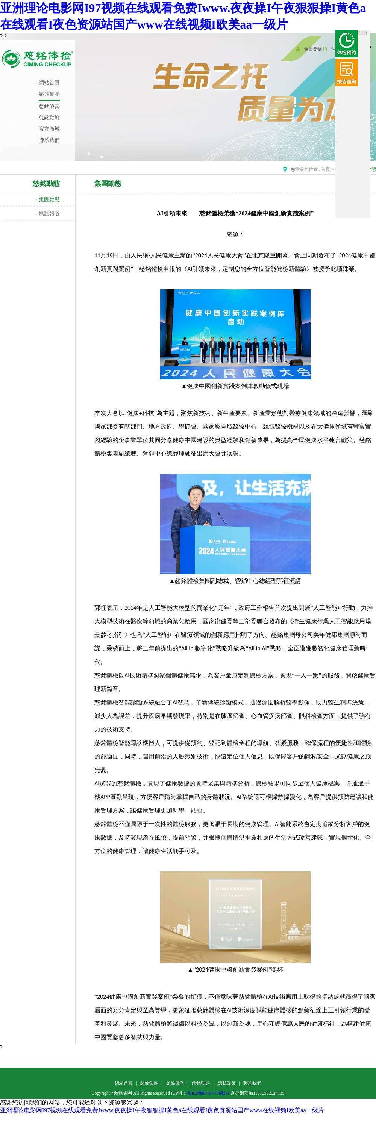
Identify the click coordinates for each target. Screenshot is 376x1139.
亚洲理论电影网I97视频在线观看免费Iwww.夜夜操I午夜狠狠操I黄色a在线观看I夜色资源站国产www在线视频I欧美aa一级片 (162, 1110)
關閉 (362, 33)
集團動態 (49, 199)
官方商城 (49, 129)
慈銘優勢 (49, 106)
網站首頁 (49, 83)
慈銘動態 (201, 1083)
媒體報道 (49, 214)
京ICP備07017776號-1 (208, 1093)
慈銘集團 (49, 94)
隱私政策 (227, 1083)
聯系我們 (49, 140)
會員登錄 (313, 49)
